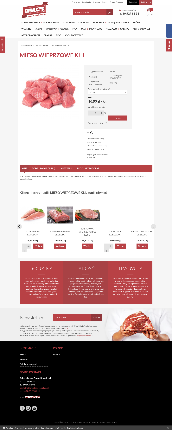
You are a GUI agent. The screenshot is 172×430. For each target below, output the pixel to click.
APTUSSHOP (93, 422)
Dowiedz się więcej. (75, 428)
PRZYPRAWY (95, 29)
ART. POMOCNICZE (30, 35)
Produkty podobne (88, 168)
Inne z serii (66, 168)
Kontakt (105, 2)
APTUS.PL (115, 422)
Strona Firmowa (116, 2)
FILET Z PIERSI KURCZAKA (35, 235)
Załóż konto (146, 2)
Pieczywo (111, 29)
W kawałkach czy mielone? (99, 89)
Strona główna (30, 22)
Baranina (98, 22)
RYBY (75, 29)
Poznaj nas (76, 2)
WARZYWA (51, 29)
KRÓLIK (136, 22)
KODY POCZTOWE (74, 35)
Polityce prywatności (83, 336)
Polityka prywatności (28, 364)
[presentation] (19, 226)
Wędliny (26, 29)
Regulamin (86, 2)
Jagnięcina (113, 22)
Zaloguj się (133, 2)
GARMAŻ (124, 29)
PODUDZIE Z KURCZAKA (136, 235)
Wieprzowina (51, 22)
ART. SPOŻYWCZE (141, 29)
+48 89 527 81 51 (31, 391)
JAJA (83, 29)
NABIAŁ (38, 29)
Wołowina (68, 22)
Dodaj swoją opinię (43, 168)
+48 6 (27, 397)
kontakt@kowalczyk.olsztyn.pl (34, 388)
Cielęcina (84, 22)
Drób (126, 22)
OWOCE (64, 29)
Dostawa (96, 2)
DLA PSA (48, 35)
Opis (24, 168)
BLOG (58, 35)
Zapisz (96, 318)
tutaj (66, 329)
